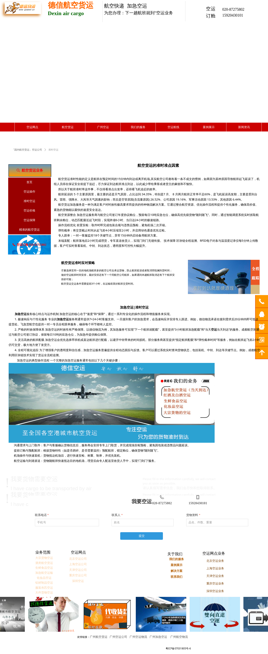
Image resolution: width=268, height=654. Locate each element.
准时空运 (53, 149)
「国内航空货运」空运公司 (27, 149)
